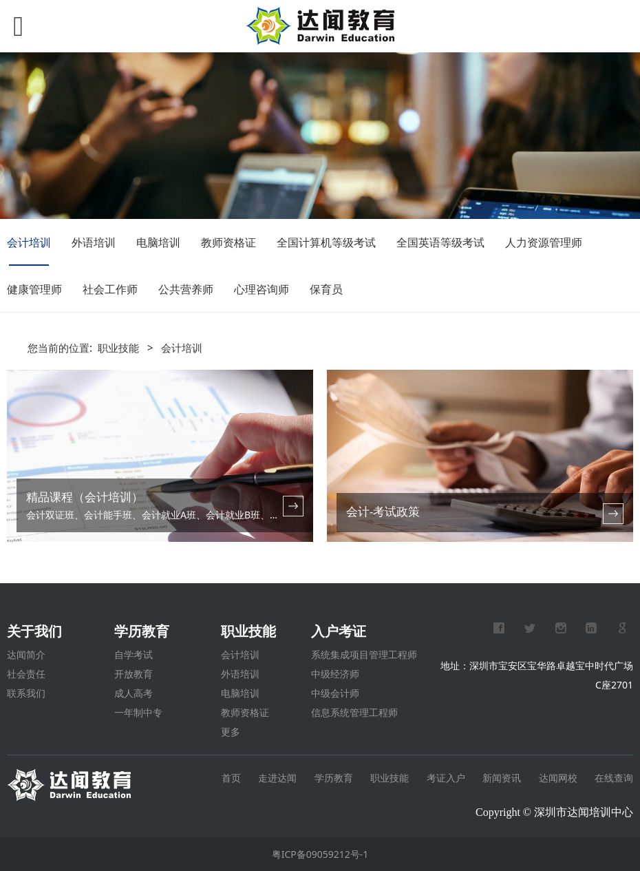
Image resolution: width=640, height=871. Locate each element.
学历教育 (333, 777)
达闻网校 (558, 777)
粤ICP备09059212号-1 (320, 854)
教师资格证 (228, 242)
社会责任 (26, 673)
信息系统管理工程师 (354, 712)
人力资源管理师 (543, 242)
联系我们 (26, 693)
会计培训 (29, 242)
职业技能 (118, 348)
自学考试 (133, 654)
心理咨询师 (261, 289)
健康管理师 (34, 289)
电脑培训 (158, 242)
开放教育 (133, 673)
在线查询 (614, 777)
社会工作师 (110, 289)
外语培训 (94, 242)
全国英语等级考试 (440, 242)
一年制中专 (138, 712)
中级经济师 (335, 673)
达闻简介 (26, 654)
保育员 (326, 289)
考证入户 (446, 777)
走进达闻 (277, 777)
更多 (230, 731)
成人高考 (133, 693)
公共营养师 (185, 289)
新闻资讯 (501, 777)
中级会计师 (335, 693)
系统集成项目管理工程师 (364, 654)
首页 (233, 777)
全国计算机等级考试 (326, 242)
